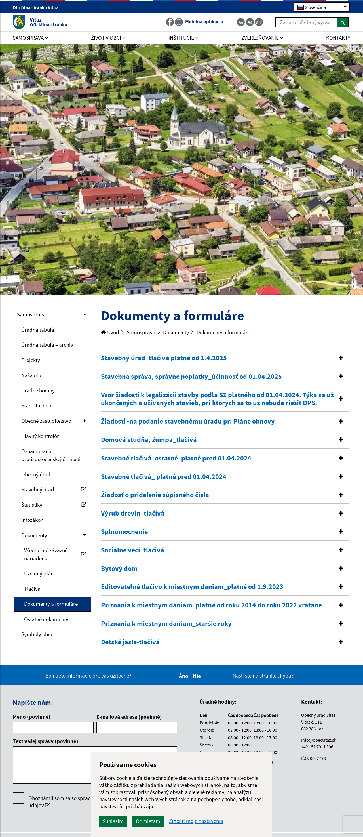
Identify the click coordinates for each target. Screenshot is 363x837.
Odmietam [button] (148, 821)
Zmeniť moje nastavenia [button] (196, 821)
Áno (184, 675)
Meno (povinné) (31, 716)
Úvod (110, 332)
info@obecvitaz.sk (318, 740)
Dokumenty (34, 535)
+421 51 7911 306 (317, 747)
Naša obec (33, 375)
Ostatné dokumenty (46, 619)
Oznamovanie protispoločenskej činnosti (51, 455)
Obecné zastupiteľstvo (46, 420)
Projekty (30, 360)
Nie (197, 675)
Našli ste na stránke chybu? (263, 675)
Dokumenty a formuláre (51, 603)
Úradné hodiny (38, 390)
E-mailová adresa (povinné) (129, 716)
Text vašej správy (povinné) (45, 741)
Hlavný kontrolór (40, 435)
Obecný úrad (35, 474)
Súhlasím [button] (113, 821)
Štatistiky (53, 504)
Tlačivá (32, 588)
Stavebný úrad (53, 489)
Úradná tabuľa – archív (47, 344)
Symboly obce (37, 634)
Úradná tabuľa (37, 329)
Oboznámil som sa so (79, 802)
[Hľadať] (343, 22)
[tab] (225, 358)
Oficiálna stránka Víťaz (38, 7)
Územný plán (39, 573)
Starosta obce (36, 405)
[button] (225, 358)
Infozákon (32, 519)
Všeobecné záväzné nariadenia (55, 554)
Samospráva (31, 314)
